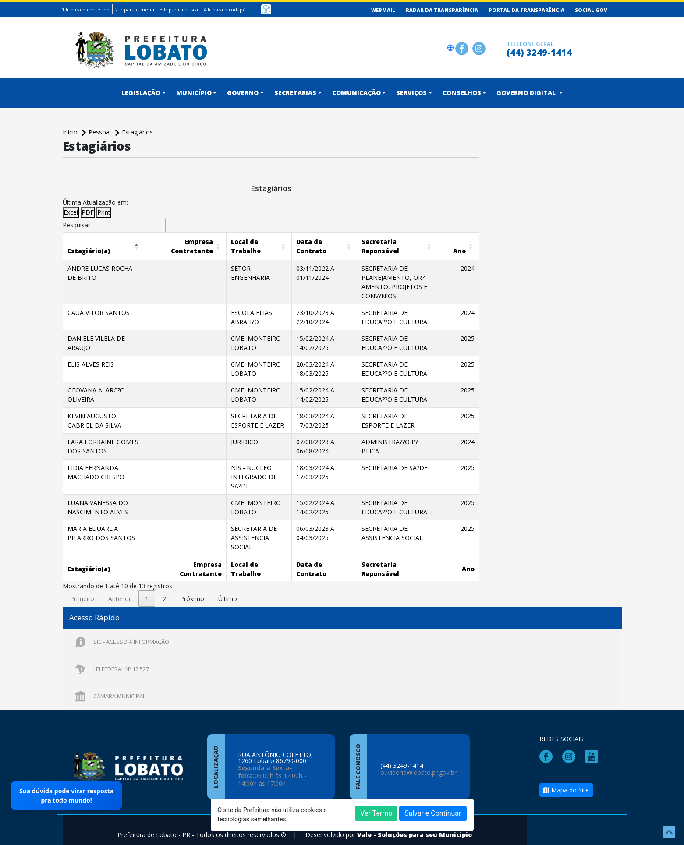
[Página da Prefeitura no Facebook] (463, 47)
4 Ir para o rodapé (225, 9)
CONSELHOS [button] (462, 92)
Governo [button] (243, 92)
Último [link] (227, 589)
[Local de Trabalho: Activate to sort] (247, 246)
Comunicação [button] (356, 92)
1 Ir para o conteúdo (86, 9)
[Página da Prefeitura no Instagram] (480, 47)
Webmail (383, 10)
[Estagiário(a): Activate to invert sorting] (104, 246)
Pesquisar (76, 225)
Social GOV (591, 10)
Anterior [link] (119, 589)
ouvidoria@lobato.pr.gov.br (418, 767)
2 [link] (164, 589)
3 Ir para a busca (179, 9)
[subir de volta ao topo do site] (669, 832)
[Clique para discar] (497, 47)
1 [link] (147, 589)
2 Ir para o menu (134, 9)
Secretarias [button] (295, 92)
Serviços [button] (411, 92)
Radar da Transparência (442, 10)
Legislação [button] (140, 92)
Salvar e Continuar (432, 813)
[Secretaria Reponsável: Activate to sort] (394, 246)
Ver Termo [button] (376, 813)
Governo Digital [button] (526, 92)
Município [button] (194, 92)
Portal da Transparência (526, 10)
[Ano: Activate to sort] (463, 246)
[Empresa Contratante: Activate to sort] (179, 246)
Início (71, 132)
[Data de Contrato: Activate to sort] (311, 246)
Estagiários (137, 132)
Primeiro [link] (82, 589)
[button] (88, 251)
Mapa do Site (566, 785)
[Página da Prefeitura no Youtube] (593, 750)
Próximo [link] (192, 589)
